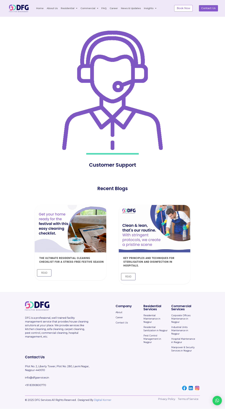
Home (40, 7)
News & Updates (131, 7)
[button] (217, 400)
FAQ (104, 7)
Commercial (89, 8)
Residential (69, 8)
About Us (52, 7)
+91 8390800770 (35, 385)
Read (44, 273)
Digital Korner (102, 400)
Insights (150, 8)
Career (114, 7)
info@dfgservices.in (37, 377)
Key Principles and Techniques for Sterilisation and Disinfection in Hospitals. (148, 262)
